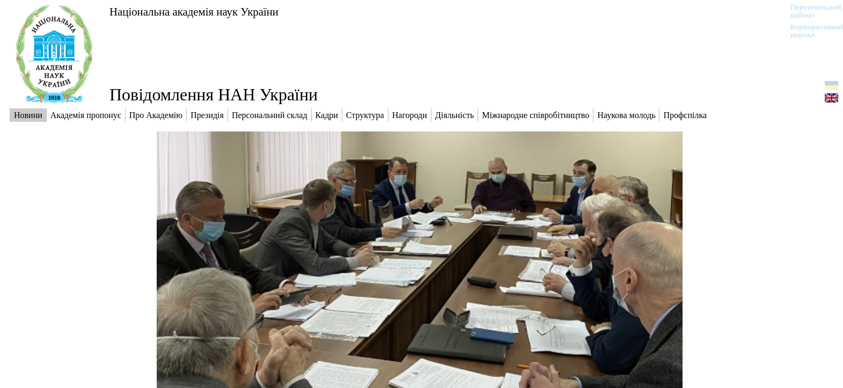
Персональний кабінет (810, 11)
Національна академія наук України (193, 11)
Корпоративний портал (810, 31)
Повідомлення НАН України (213, 94)
